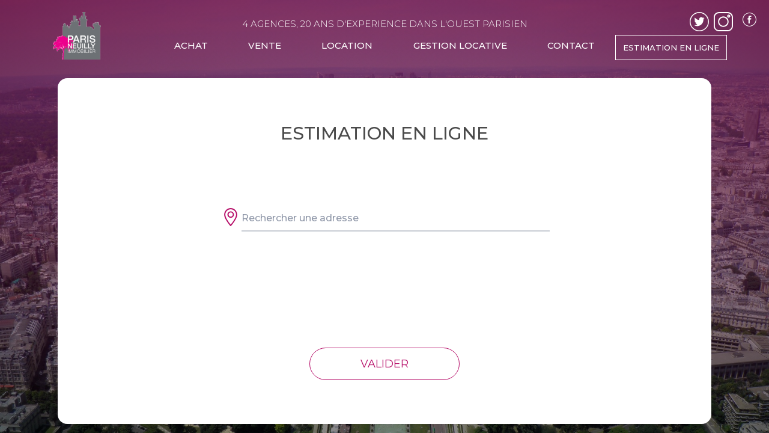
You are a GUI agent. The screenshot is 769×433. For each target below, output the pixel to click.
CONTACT (571, 45)
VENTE (264, 45)
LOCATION (346, 45)
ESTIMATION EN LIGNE (671, 47)
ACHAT (191, 45)
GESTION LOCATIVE (460, 45)
